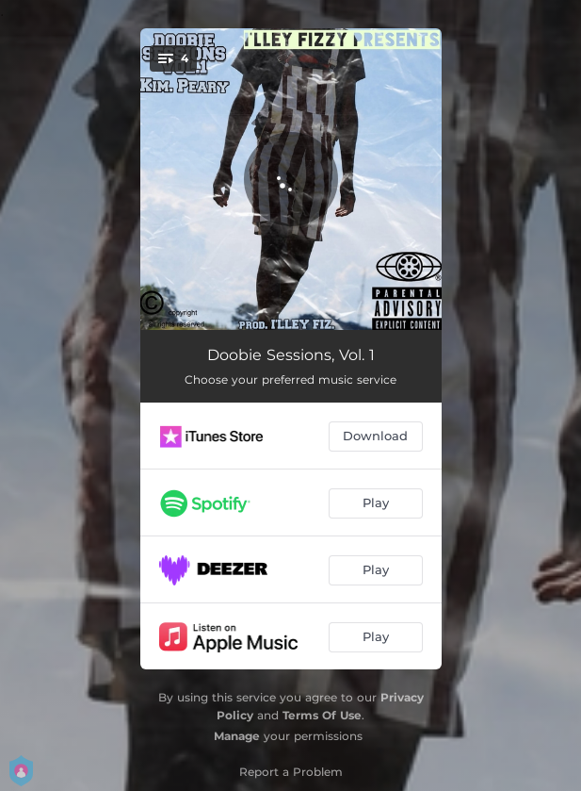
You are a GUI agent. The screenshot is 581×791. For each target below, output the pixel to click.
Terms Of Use (322, 715)
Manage (237, 736)
